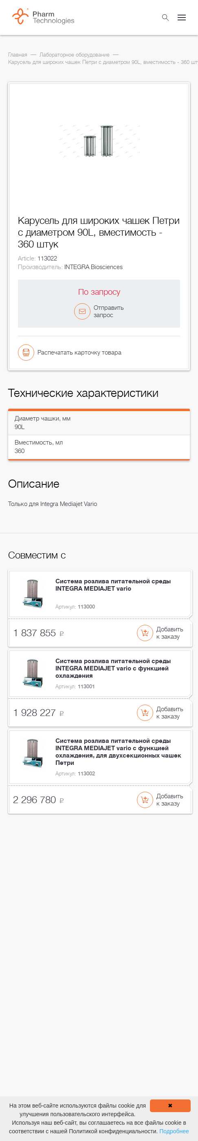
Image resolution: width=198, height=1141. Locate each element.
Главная (17, 55)
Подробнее (174, 1131)
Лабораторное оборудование (75, 55)
